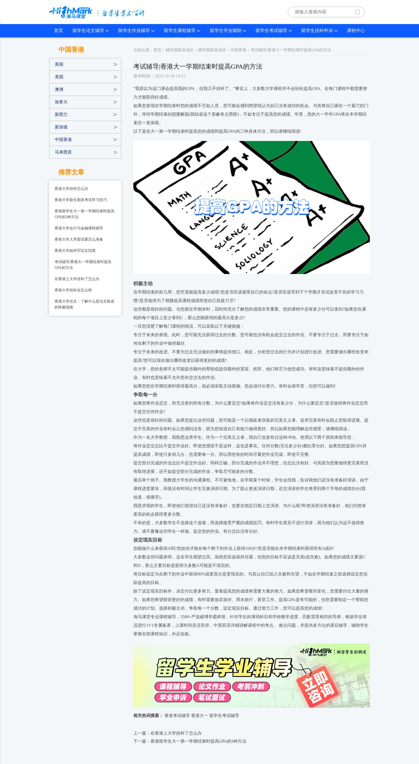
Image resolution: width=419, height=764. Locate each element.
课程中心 (356, 30)
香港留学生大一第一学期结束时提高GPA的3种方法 (84, 214)
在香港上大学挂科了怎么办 (77, 279)
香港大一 (199, 715)
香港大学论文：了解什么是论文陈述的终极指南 (84, 304)
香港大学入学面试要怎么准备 (79, 239)
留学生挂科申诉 (319, 30)
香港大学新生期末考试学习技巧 (81, 200)
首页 (58, 30)
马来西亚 (63, 152)
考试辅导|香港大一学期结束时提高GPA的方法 (83, 265)
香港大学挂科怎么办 (71, 189)
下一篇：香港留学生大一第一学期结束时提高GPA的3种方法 (189, 741)
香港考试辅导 (177, 715)
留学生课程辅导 (182, 30)
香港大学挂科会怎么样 (73, 290)
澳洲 (59, 89)
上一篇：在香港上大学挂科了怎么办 (167, 733)
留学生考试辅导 (273, 30)
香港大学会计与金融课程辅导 (79, 228)
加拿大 (61, 102)
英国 (59, 64)
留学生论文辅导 (90, 30)
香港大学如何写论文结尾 (75, 251)
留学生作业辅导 (136, 30)
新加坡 (61, 127)
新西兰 (61, 114)
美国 (59, 77)
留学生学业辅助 (228, 30)
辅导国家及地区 (180, 50)
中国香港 (63, 139)
